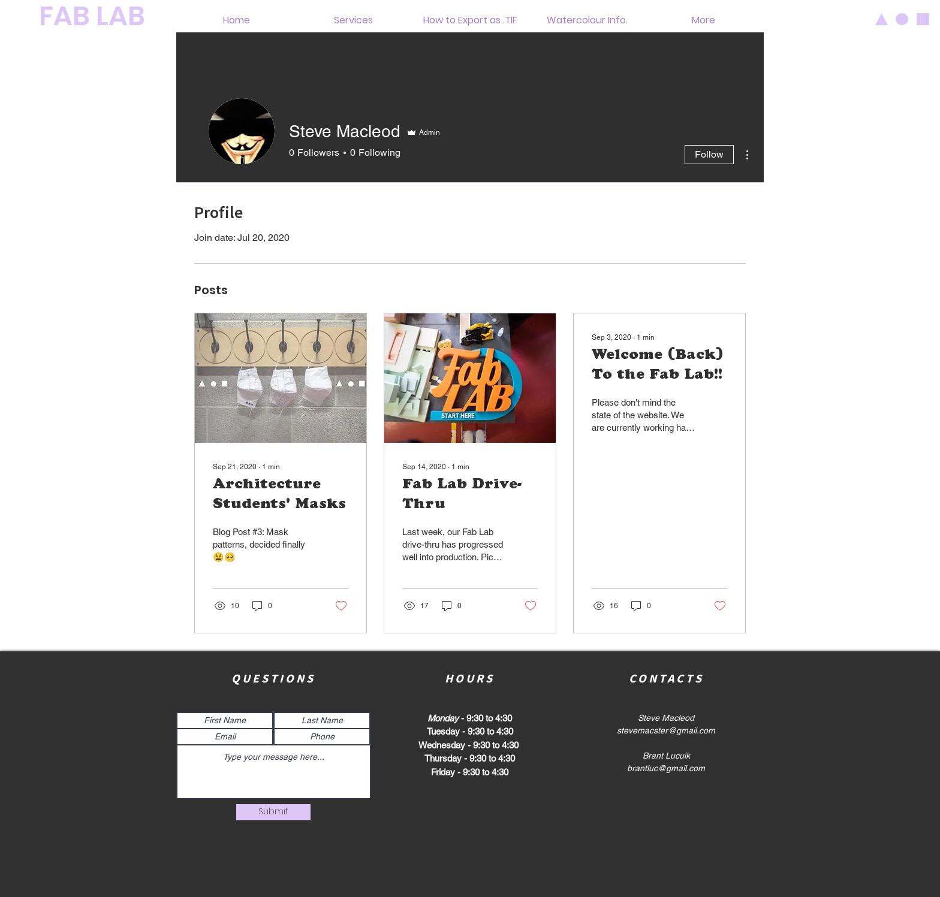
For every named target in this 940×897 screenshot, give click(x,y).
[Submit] (273, 812)
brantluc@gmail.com (666, 768)
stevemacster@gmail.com (666, 730)
